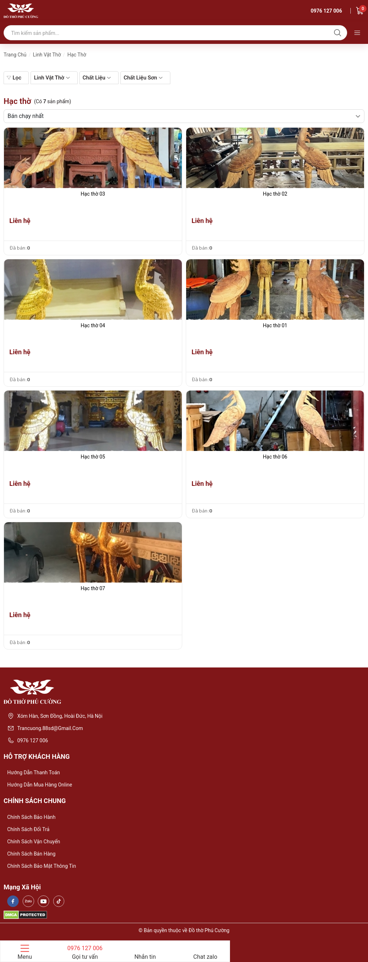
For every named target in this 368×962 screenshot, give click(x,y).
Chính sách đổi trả (28, 829)
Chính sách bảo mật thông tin (41, 866)
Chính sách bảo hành (31, 817)
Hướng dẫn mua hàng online (39, 785)
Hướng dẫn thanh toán (33, 772)
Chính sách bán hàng (31, 854)
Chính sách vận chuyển (33, 841)
